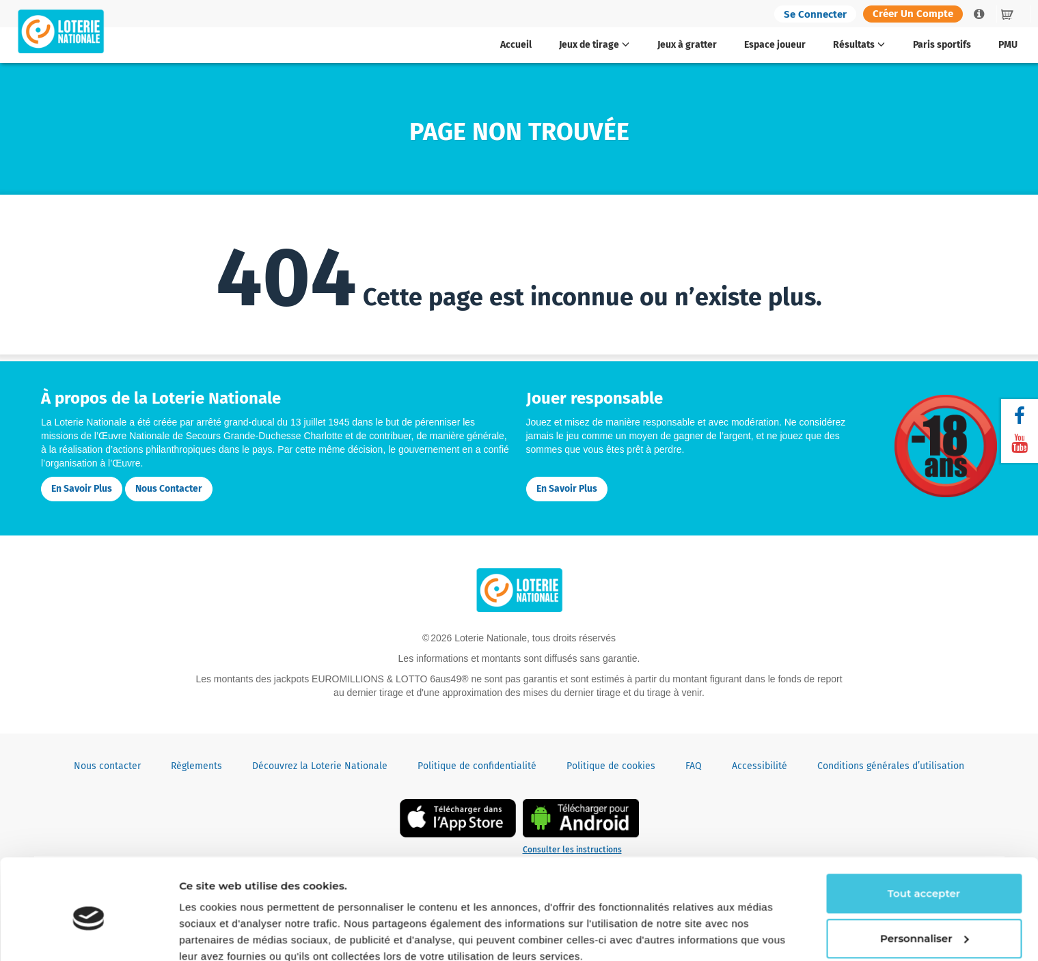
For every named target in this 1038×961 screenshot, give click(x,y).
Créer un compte (913, 14)
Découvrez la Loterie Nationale (319, 766)
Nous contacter (168, 489)
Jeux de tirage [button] (594, 45)
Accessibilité (759, 766)
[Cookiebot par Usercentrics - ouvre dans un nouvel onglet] (88, 934)
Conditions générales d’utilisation (890, 766)
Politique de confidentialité (477, 766)
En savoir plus (81, 489)
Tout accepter (924, 833)
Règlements (196, 766)
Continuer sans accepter (244, 934)
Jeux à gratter (687, 45)
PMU (1007, 45)
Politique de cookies (610, 766)
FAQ (693, 766)
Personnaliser (924, 878)
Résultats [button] (859, 45)
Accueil (516, 45)
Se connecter (815, 14)
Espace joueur (775, 45)
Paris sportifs (942, 45)
